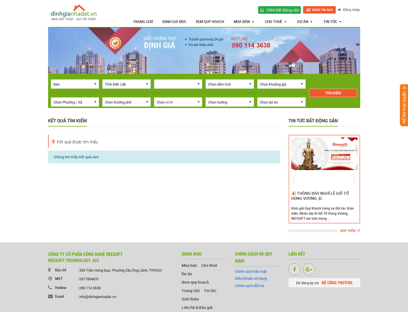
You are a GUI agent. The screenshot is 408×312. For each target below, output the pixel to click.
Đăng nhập (349, 9)
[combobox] (75, 84)
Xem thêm (350, 230)
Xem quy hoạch (210, 21)
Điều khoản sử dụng (251, 278)
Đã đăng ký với (324, 282)
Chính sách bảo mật (251, 271)
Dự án (304, 21)
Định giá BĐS (174, 21)
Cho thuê (275, 21)
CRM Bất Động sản (279, 10)
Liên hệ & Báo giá (197, 307)
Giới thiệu (190, 299)
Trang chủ (143, 21)
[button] (293, 179)
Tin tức (332, 21)
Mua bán (244, 21)
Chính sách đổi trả (249, 285)
